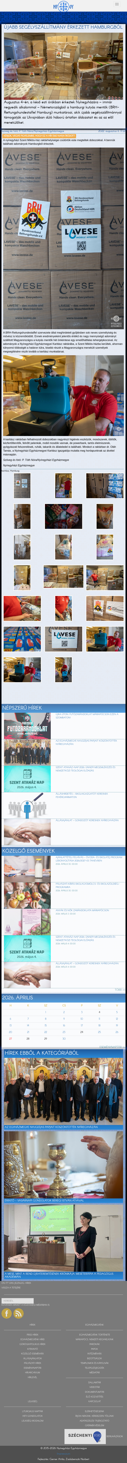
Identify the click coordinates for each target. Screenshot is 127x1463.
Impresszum (63, 1454)
